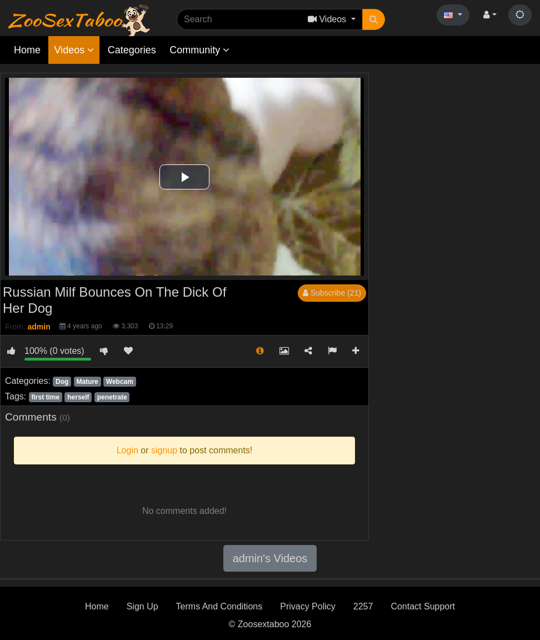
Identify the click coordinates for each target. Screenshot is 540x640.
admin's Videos (270, 558)
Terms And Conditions (219, 606)
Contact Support (423, 606)
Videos (74, 50)
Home (27, 50)
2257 (363, 606)
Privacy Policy (308, 606)
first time (45, 397)
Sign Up (142, 606)
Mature (87, 382)
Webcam (119, 382)
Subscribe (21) (332, 292)
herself (78, 397)
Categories (132, 50)
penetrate (112, 397)
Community (199, 50)
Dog (62, 382)
